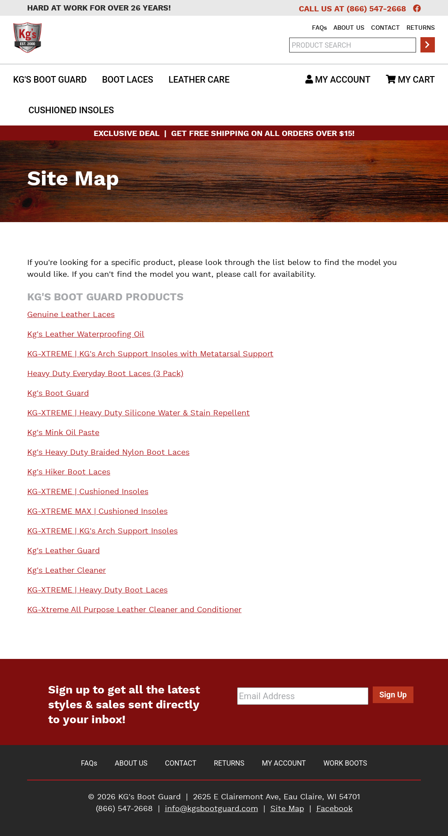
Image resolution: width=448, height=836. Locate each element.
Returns (420, 28)
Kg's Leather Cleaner (66, 571)
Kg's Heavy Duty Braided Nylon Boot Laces (108, 452)
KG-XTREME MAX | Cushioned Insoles (97, 512)
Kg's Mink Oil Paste (63, 433)
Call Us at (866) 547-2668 (352, 9)
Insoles (71, 110)
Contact (385, 28)
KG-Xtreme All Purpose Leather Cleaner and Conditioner (134, 610)
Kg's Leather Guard (63, 551)
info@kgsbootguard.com (211, 809)
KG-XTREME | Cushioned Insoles (87, 492)
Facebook (334, 809)
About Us (348, 28)
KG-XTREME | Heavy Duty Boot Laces (97, 590)
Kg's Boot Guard (50, 79)
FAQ (319, 28)
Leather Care (199, 79)
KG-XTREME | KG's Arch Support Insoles (102, 531)
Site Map (287, 809)
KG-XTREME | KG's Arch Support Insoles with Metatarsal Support (150, 354)
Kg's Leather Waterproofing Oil (85, 334)
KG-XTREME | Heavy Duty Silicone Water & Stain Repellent (138, 413)
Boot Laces (127, 79)
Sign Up (393, 694)
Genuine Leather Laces (71, 315)
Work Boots (345, 763)
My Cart (410, 79)
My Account (338, 79)
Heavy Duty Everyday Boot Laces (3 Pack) (105, 374)
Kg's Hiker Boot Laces (68, 472)
